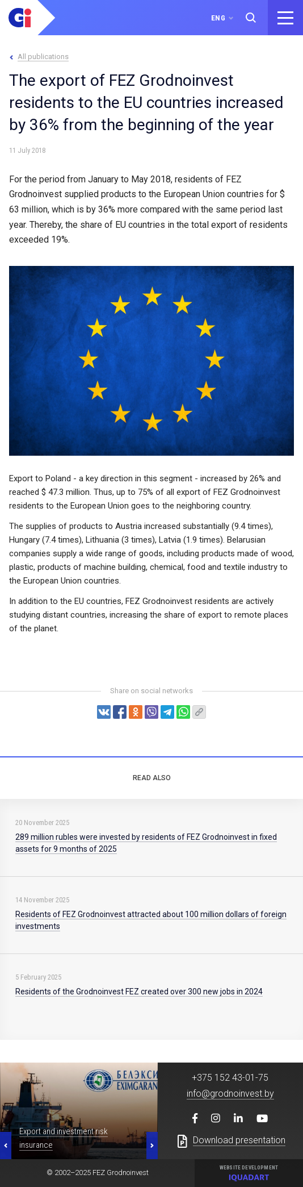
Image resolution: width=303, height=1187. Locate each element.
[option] (79, 1111)
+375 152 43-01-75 (230, 1077)
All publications (43, 56)
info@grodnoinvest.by (230, 1093)
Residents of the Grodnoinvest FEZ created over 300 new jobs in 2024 (139, 991)
